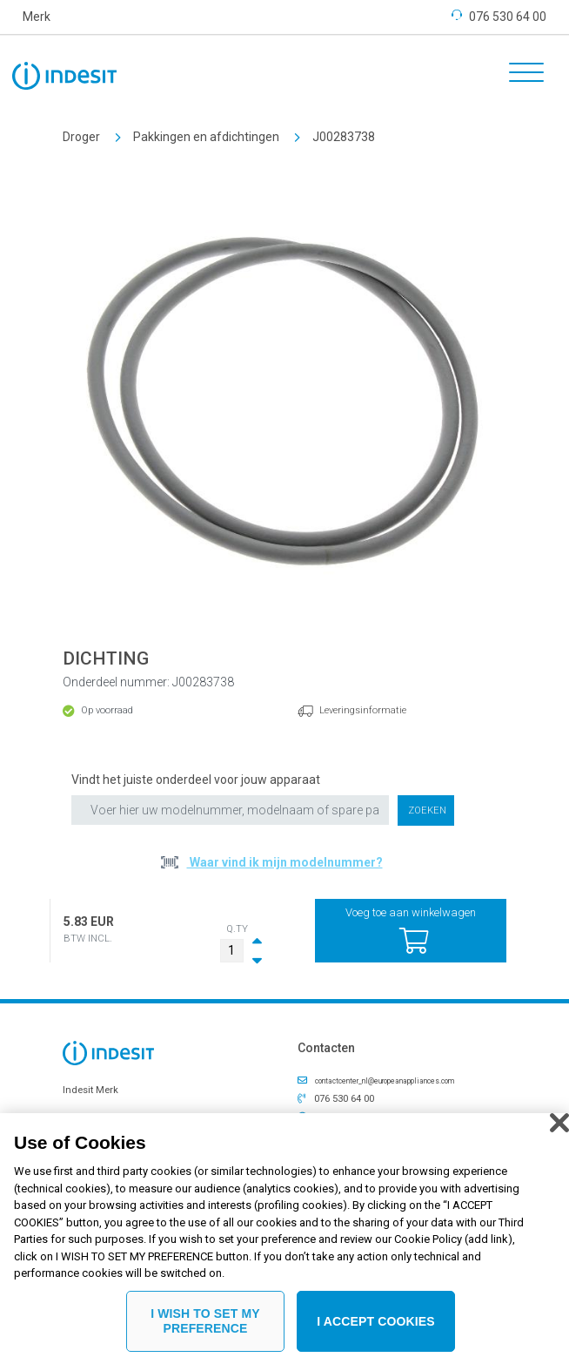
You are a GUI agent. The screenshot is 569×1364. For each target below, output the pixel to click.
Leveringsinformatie (362, 710)
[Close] (559, 1126)
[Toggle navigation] (520, 75)
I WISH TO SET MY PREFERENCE (205, 1324)
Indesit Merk (90, 1090)
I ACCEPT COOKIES (376, 1324)
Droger (81, 137)
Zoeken (427, 810)
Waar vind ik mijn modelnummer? (285, 862)
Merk (36, 17)
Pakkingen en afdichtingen (206, 137)
